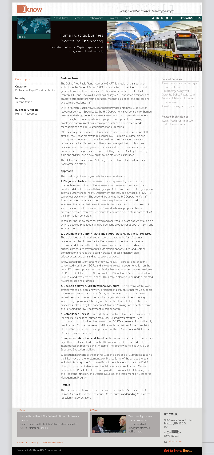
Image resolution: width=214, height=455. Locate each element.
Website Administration (53, 442)
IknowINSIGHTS (190, 18)
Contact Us (22, 442)
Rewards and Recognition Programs (178, 106)
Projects (114, 18)
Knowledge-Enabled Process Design (178, 94)
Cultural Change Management (175, 91)
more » (44, 427)
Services (79, 18)
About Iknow (61, 18)
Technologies (96, 18)
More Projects (22, 79)
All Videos (94, 410)
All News (21, 410)
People (127, 18)
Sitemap (34, 442)
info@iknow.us (175, 441)
